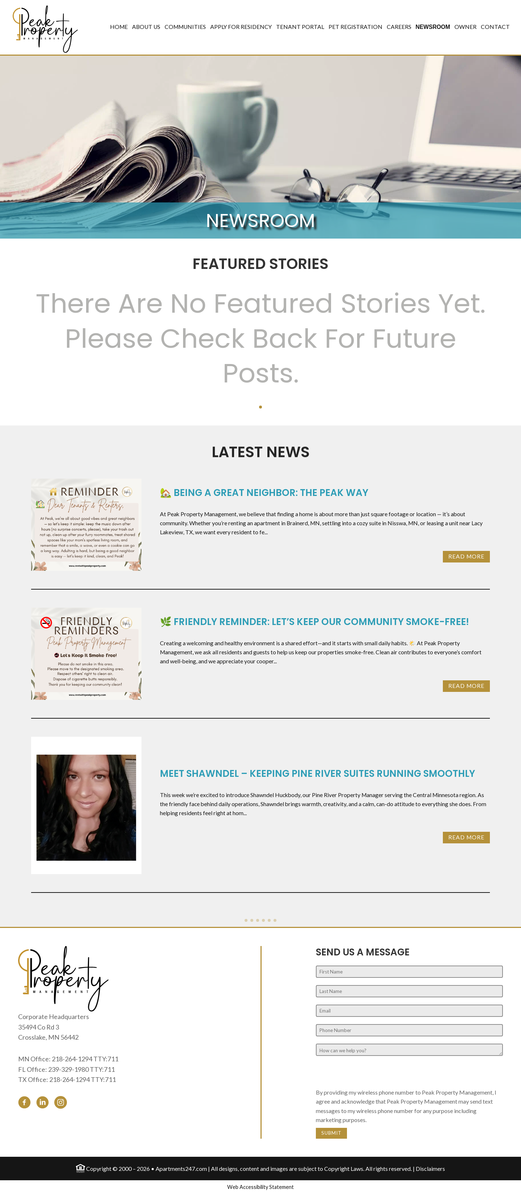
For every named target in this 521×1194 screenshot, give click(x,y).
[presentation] (371, 1074)
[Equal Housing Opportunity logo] (80, 1167)
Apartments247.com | (183, 1168)
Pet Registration (355, 26)
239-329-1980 (68, 1069)
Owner (465, 26)
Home (119, 26)
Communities (185, 26)
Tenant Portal (300, 26)
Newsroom (433, 27)
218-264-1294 (72, 1059)
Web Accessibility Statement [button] (260, 1187)
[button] (260, 407)
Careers (399, 26)
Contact (495, 26)
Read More (466, 556)
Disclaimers (430, 1168)
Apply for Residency (241, 26)
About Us (146, 26)
